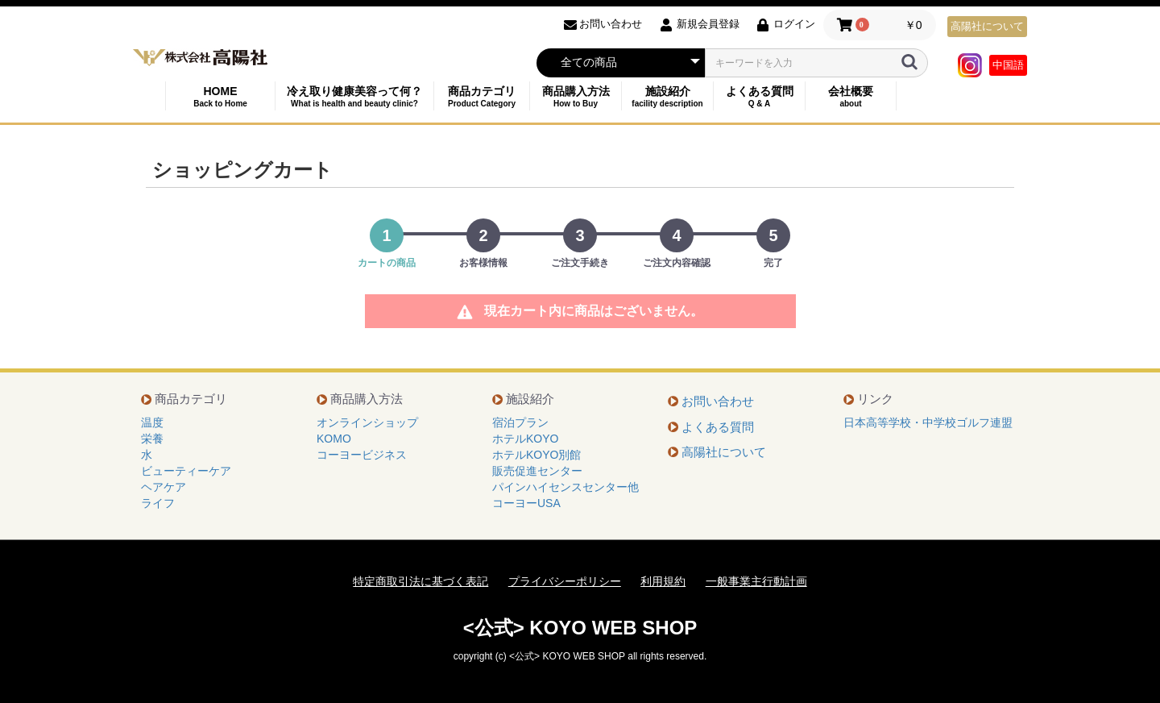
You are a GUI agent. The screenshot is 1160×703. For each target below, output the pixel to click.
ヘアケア (163, 486)
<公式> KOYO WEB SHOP (580, 628)
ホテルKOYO (525, 438)
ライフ (158, 503)
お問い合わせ (718, 401)
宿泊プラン (520, 422)
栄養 (152, 438)
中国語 (1008, 65)
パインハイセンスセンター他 (565, 486)
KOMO (334, 438)
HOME (220, 96)
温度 (152, 422)
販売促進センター (537, 470)
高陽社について (987, 26)
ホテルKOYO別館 (536, 454)
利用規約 (663, 581)
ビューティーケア (186, 470)
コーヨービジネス (362, 454)
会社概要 (851, 96)
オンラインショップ (367, 422)
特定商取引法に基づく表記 (420, 581)
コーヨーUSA (526, 503)
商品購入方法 (575, 96)
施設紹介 (667, 96)
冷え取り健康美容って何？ (354, 96)
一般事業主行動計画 (756, 581)
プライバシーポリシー (564, 581)
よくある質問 (759, 96)
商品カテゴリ (481, 96)
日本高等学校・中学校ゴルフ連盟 (928, 422)
